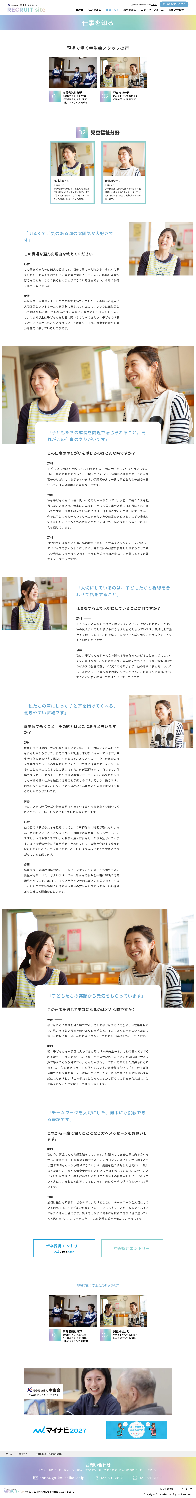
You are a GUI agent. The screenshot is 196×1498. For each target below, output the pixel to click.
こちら (154, 4)
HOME (80, 9)
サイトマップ (185, 1488)
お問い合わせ (176, 9)
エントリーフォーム (152, 9)
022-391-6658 (174, 4)
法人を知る (94, 9)
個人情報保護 (166, 1488)
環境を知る (129, 9)
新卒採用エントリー (64, 1248)
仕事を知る (112, 9)
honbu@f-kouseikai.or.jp (58, 1478)
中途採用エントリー (132, 1248)
